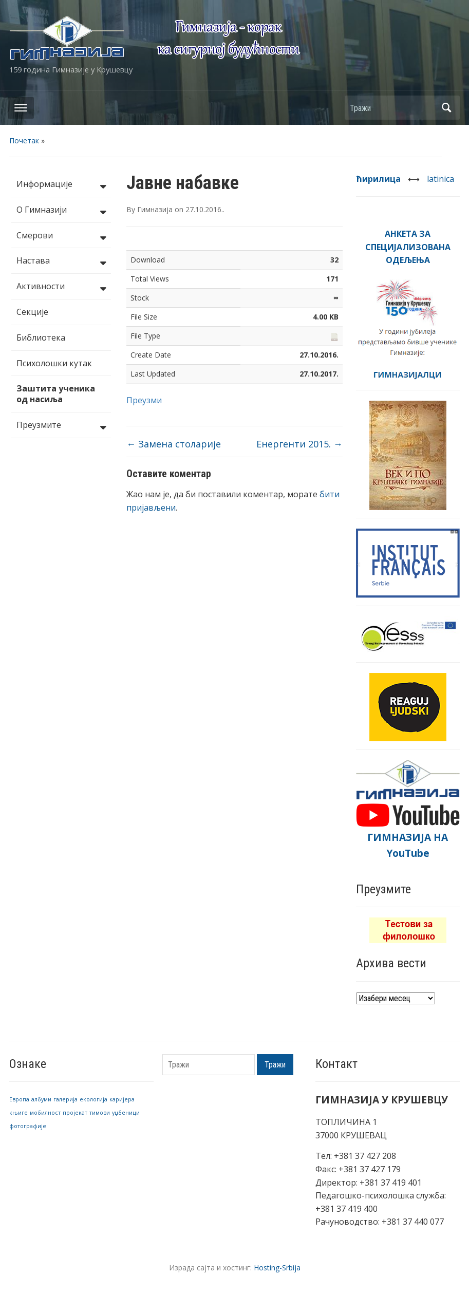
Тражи (447, 107)
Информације (61, 185)
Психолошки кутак (54, 363)
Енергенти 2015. (299, 444)
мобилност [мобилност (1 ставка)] (45, 1112)
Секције (32, 311)
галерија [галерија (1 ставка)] (65, 1099)
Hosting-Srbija (277, 1267)
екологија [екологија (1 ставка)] (93, 1099)
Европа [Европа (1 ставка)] (19, 1099)
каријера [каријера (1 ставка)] (122, 1099)
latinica (440, 178)
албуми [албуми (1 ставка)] (41, 1099)
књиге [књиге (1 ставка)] (18, 1112)
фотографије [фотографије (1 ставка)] (27, 1126)
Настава (61, 261)
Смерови (61, 236)
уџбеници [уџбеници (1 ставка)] (126, 1112)
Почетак (24, 140)
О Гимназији (61, 210)
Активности (61, 287)
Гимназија (155, 209)
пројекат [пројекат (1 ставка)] (75, 1112)
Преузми (144, 400)
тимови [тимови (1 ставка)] (99, 1112)
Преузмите (61, 426)
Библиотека (40, 337)
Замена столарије (173, 444)
